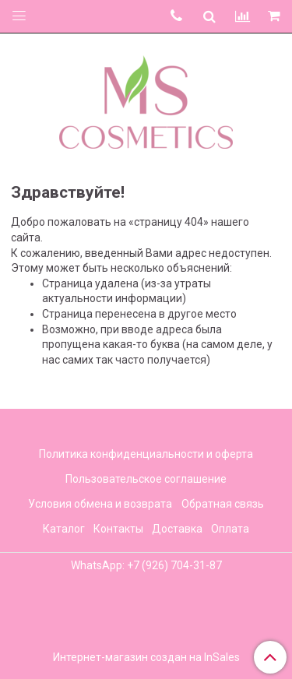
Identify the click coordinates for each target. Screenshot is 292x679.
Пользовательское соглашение (146, 479)
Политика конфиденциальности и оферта (146, 454)
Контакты (118, 528)
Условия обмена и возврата (100, 504)
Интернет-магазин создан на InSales (146, 657)
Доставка (177, 528)
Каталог (64, 528)
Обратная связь (222, 504)
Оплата (230, 528)
